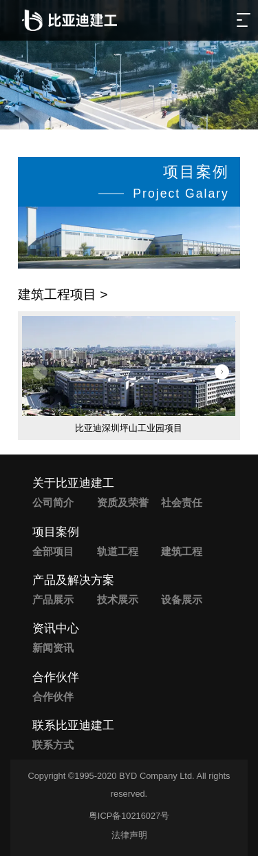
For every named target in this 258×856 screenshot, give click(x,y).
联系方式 (53, 745)
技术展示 (117, 599)
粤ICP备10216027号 (129, 816)
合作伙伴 (53, 696)
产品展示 (53, 599)
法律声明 (129, 835)
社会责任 (181, 502)
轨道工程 (117, 551)
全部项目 (53, 551)
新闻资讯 (53, 648)
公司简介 (53, 502)
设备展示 (181, 599)
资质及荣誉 (123, 502)
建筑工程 (181, 551)
